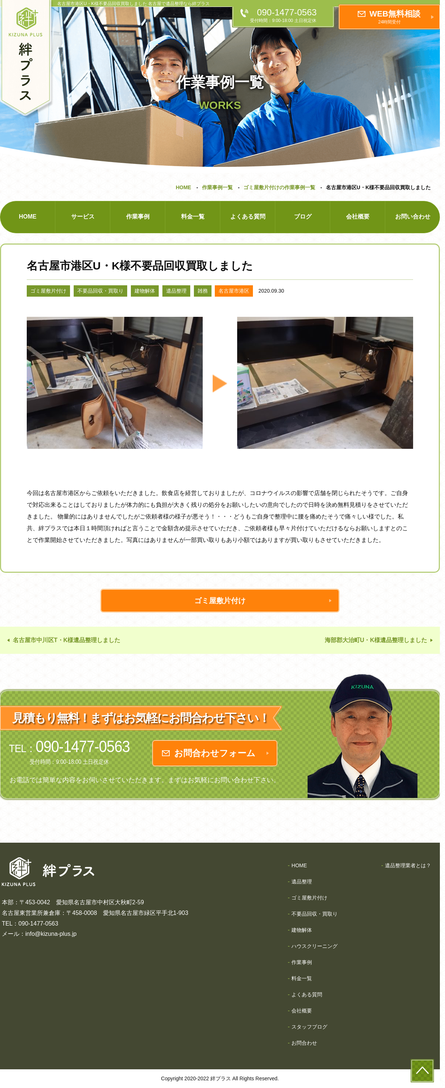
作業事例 (138, 216)
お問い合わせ (412, 216)
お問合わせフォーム (214, 753)
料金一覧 (193, 216)
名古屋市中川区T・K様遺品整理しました (66, 640)
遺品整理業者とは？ (408, 865)
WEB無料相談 (395, 17)
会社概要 (357, 216)
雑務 (203, 291)
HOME (183, 187)
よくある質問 (247, 216)
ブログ (303, 216)
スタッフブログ (309, 1027)
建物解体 (145, 291)
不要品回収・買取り (100, 291)
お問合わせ (304, 1043)
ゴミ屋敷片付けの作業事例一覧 (279, 187)
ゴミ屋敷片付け (48, 291)
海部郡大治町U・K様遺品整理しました (376, 640)
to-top (422, 1070)
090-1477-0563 (286, 15)
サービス (83, 216)
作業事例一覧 (217, 187)
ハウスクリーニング (314, 946)
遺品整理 (176, 291)
